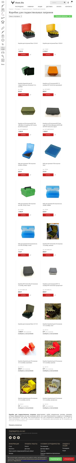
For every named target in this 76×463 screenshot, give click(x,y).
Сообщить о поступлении (25, 333)
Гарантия (42, 451)
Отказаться (68, 459)
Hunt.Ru (17, 2)
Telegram (10, 437)
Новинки (31, 6)
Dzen (18, 437)
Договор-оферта (44, 448)
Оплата (59, 6)
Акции (64, 450)
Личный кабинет (29, 451)
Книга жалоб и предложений (17, 451)
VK (14, 437)
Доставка (49, 6)
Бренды (11, 453)
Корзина (71, 2)
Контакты (68, 6)
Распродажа (19, 6)
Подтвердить (55, 459)
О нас (10, 446)
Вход (68, 2)
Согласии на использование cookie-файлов (34, 460)
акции (40, 6)
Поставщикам (44, 446)
